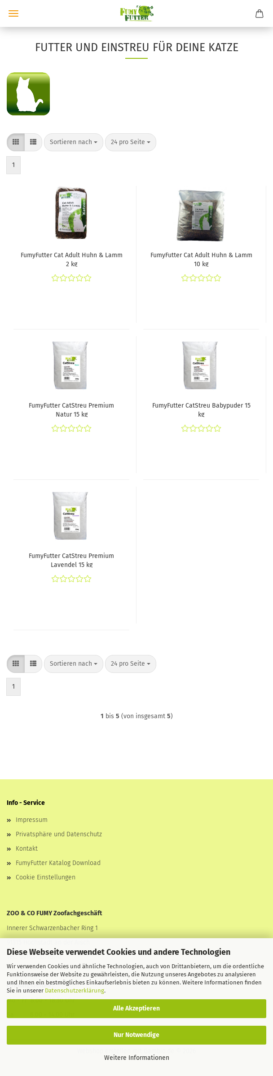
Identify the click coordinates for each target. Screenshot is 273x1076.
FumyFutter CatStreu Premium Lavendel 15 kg (71, 559)
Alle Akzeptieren (136, 1008)
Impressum (32, 820)
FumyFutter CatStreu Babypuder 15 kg (201, 409)
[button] (16, 142)
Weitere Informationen (136, 1058)
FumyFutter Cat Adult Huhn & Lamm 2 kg (72, 259)
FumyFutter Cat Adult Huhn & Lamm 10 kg (201, 259)
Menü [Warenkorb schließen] (13, 13)
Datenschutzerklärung (74, 990)
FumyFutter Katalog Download (58, 863)
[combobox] (73, 142)
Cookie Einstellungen (45, 877)
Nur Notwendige (136, 1035)
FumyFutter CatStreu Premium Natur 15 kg (71, 409)
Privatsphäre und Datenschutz (59, 834)
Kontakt (27, 848)
